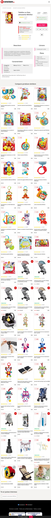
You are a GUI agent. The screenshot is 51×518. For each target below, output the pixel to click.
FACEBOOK (21, 505)
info (15, 108)
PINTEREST (29, 505)
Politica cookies (37, 509)
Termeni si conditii (13, 509)
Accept (31, 517)
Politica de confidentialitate (26, 509)
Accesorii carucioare (7, 8)
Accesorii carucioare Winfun (19, 8)
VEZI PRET (41, 25)
